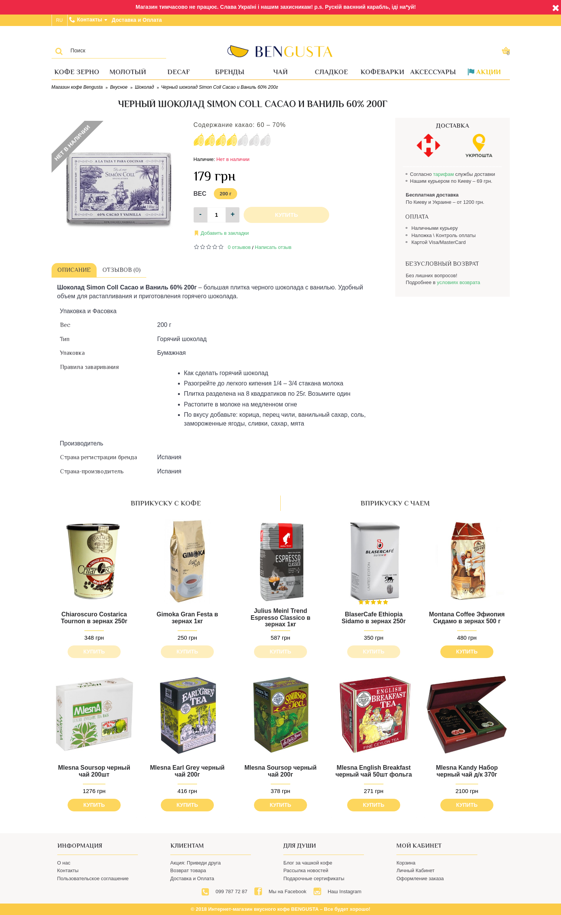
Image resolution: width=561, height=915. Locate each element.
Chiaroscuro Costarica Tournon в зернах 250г (94, 617)
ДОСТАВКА (452, 125)
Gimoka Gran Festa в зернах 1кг (187, 617)
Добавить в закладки (225, 233)
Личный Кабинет (415, 870)
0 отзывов (239, 247)
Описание (74, 270)
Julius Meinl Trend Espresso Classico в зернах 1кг (280, 617)
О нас (64, 863)
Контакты (68, 870)
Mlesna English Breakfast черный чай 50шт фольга (373, 771)
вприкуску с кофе (166, 503)
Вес (200, 193)
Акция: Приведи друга (195, 863)
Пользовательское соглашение (93, 878)
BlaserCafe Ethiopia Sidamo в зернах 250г (373, 617)
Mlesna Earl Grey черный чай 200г (187, 771)
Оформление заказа (420, 878)
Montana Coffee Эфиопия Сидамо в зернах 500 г (466, 617)
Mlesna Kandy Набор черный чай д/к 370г (467, 771)
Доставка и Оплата (192, 878)
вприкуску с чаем (395, 503)
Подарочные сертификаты (313, 878)
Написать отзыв (273, 247)
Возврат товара (188, 870)
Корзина (405, 863)
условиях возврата (458, 282)
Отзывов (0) (121, 270)
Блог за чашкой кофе (307, 863)
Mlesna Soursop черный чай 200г (280, 771)
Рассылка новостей (305, 870)
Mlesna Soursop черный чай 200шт (94, 771)
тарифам (443, 174)
